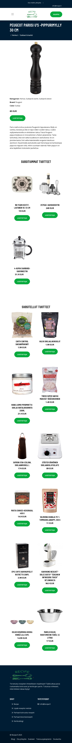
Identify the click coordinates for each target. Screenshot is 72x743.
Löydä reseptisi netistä (22, 708)
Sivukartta (57, 739)
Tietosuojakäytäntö (43, 739)
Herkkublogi (18, 721)
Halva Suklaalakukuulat (49, 341)
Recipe (16, 704)
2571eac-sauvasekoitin (49, 205)
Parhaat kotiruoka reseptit (24, 712)
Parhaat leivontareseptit (23, 717)
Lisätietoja (17, 118)
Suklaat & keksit (45, 99)
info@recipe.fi (56, 6)
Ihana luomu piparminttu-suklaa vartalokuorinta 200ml (22, 407)
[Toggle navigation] (12, 14)
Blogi (13, 739)
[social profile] (43, 3)
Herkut (15, 35)
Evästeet (31, 739)
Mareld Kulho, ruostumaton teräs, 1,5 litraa (50, 635)
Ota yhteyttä (21, 739)
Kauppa (56, 14)
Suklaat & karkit (26, 35)
